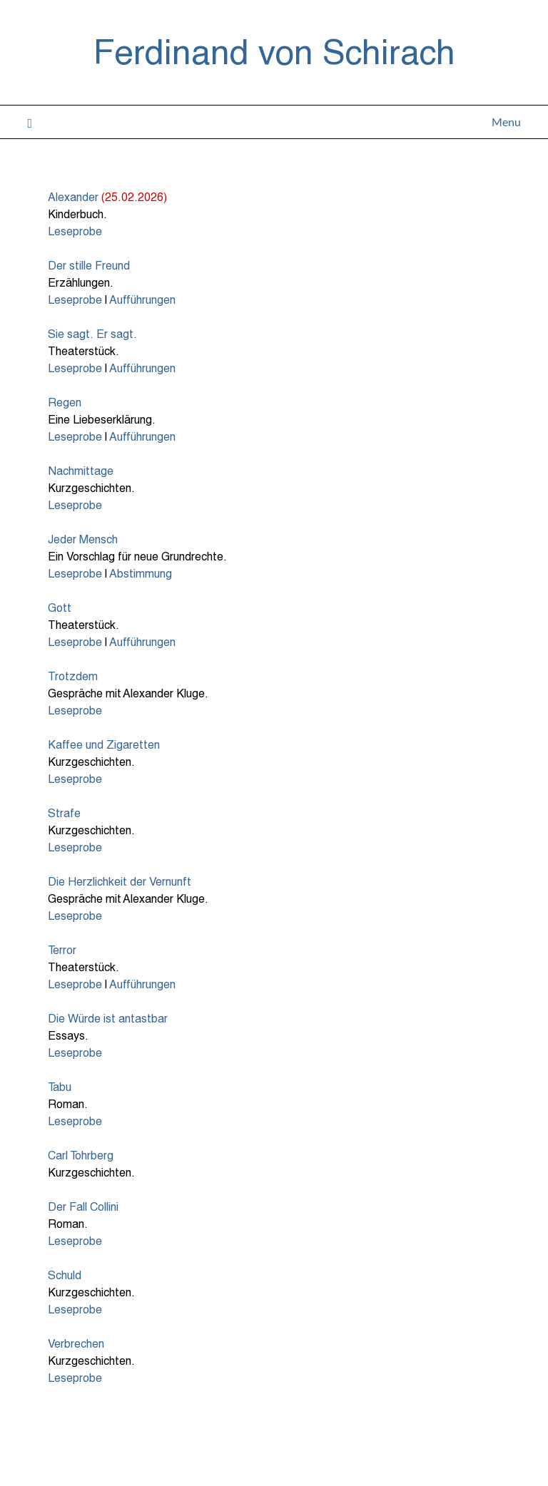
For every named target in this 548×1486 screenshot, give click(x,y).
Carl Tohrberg (80, 1155)
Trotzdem (73, 675)
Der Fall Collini (83, 1206)
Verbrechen (76, 1343)
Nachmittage (80, 470)
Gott (59, 607)
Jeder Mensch (83, 538)
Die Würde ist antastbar (108, 1018)
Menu (506, 121)
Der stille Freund (89, 265)
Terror (62, 949)
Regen (64, 402)
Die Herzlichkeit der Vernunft (119, 881)
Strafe (64, 812)
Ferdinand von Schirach (274, 50)
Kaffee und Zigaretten (104, 744)
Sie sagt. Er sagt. (92, 333)
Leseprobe (75, 230)
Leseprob (72, 1240)
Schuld (64, 1274)
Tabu (59, 1086)
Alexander (73, 196)
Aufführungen (142, 299)
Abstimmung (140, 573)
